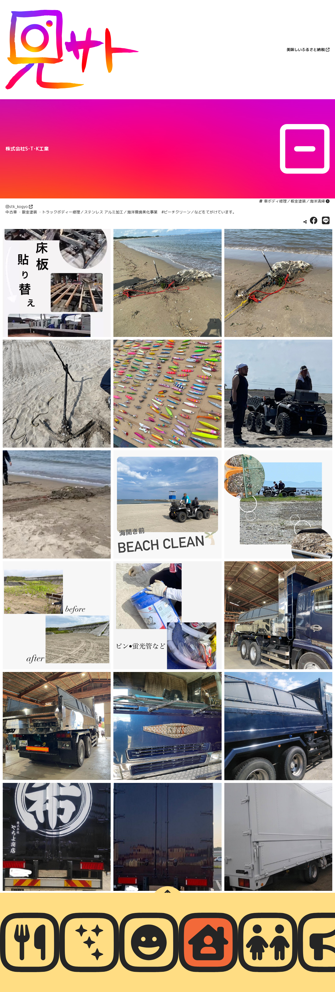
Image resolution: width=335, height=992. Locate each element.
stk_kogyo (18, 206)
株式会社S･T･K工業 (27, 148)
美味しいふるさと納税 (305, 49)
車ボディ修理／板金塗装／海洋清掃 (294, 201)
